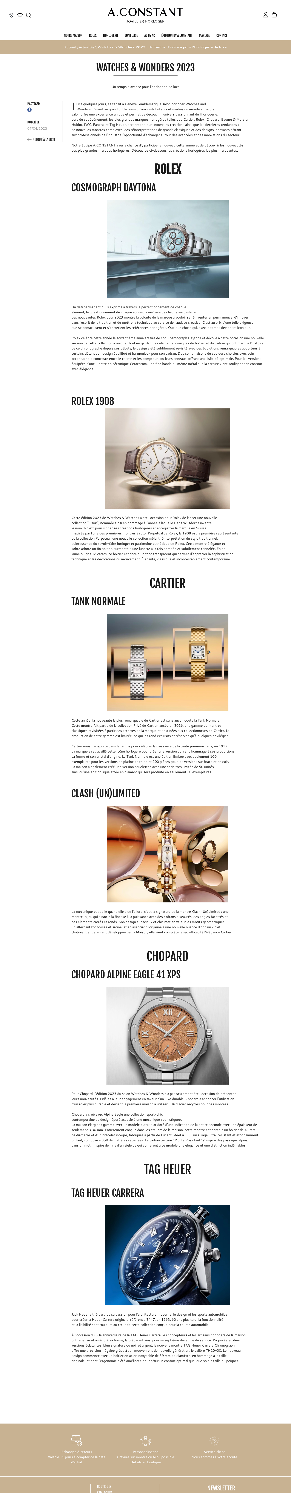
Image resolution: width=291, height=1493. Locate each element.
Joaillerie (131, 35)
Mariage (204, 35)
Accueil (70, 47)
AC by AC (149, 35)
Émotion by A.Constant (176, 35)
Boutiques (104, 1486)
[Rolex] (282, 15)
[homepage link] (145, 15)
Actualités (86, 47)
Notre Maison (73, 35)
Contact (221, 35)
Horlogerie (110, 35)
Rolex (93, 35)
